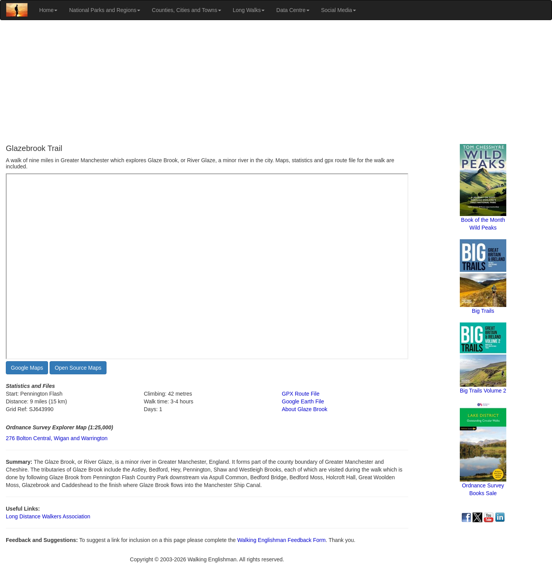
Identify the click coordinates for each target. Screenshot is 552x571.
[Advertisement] (276, 82)
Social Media (338, 10)
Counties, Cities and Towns (186, 10)
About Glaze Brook (305, 409)
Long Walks (249, 10)
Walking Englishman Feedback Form (281, 540)
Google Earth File (303, 401)
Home (48, 10)
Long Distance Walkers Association (48, 516)
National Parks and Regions (104, 10)
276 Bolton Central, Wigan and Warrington (57, 438)
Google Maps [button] (27, 368)
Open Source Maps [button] (78, 368)
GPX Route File (301, 394)
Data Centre (292, 10)
